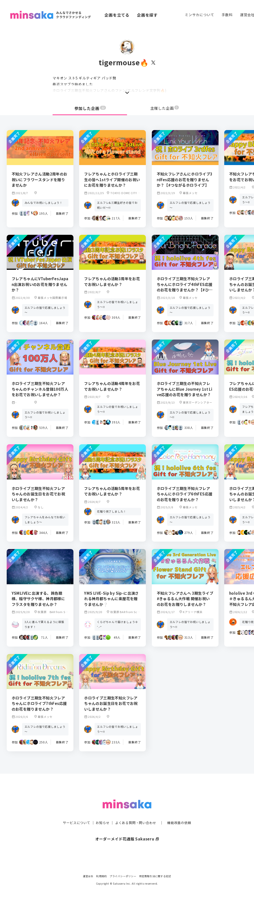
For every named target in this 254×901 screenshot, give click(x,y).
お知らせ (101, 812)
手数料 (227, 14)
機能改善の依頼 (182, 812)
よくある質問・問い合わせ (136, 812)
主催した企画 (165, 108)
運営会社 (88, 876)
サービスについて (73, 812)
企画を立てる (116, 15)
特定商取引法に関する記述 (155, 876)
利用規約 (101, 876)
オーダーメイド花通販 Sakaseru (127, 829)
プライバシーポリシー (123, 876)
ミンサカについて (199, 14)
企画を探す (147, 15)
